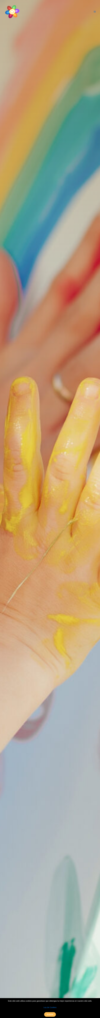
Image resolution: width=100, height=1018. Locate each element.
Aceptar (50, 1014)
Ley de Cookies (50, 1007)
